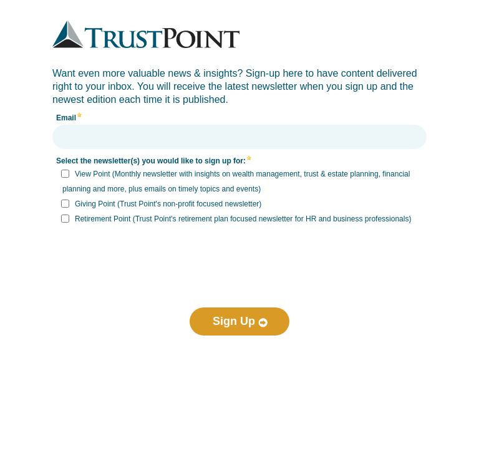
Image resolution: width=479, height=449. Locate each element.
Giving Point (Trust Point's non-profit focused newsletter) (168, 204)
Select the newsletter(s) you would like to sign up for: (151, 161)
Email (66, 117)
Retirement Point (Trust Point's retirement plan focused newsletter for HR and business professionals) (243, 219)
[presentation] (239, 255)
